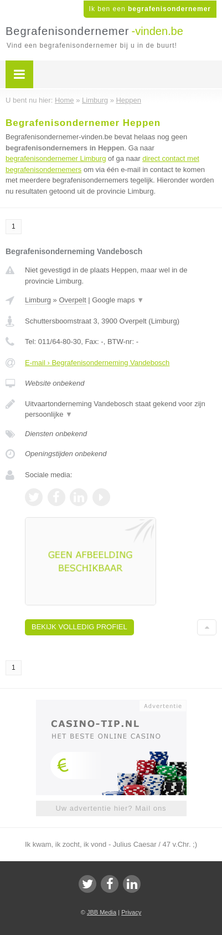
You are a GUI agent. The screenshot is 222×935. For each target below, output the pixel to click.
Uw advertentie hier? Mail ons (110, 808)
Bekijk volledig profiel (79, 627)
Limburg (38, 300)
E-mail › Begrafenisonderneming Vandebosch (97, 362)
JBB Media (101, 912)
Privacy (131, 912)
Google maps (118, 300)
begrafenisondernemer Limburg (56, 158)
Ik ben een (150, 9)
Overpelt (72, 300)
